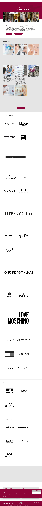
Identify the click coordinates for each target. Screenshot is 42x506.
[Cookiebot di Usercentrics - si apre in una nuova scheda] (4, 504)
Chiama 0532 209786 (7, 496)
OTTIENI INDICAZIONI (6, 493)
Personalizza (10, 504)
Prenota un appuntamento (18, 33)
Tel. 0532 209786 (9, 33)
